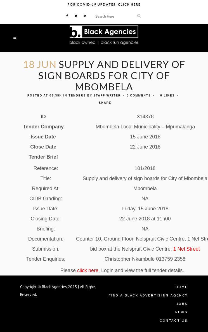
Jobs (182, 304)
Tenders (77, 95)
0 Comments (139, 95)
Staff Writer (107, 95)
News (181, 312)
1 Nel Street (186, 249)
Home (182, 287)
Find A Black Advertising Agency (148, 295)
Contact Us (174, 320)
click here (87, 270)
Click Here (129, 4)
